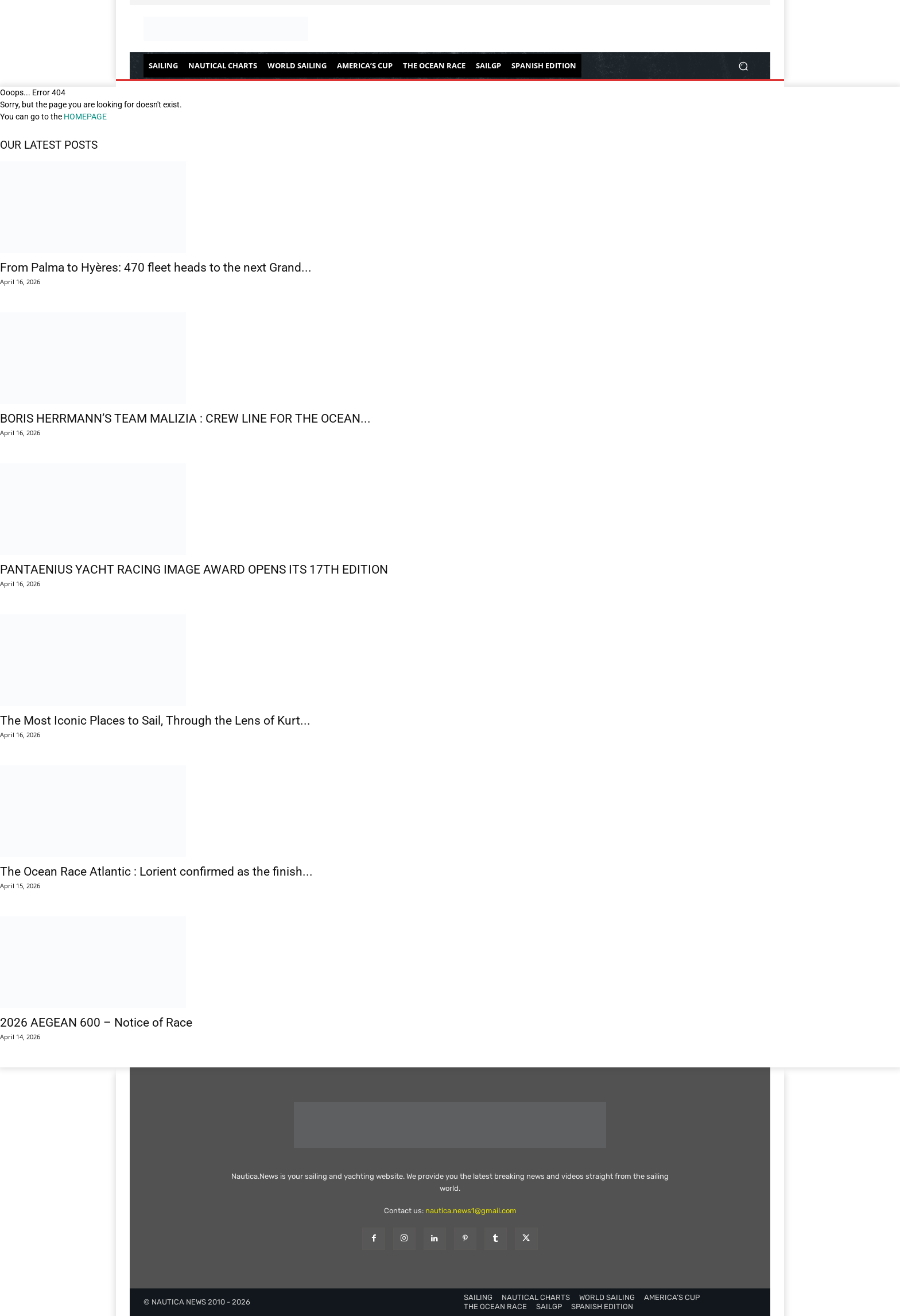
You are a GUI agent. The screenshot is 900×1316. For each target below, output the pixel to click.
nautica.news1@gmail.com (471, 1210)
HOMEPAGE (85, 116)
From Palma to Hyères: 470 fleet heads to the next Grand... (156, 267)
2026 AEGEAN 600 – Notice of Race (96, 1022)
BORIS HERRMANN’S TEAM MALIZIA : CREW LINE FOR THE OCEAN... (185, 418)
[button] (743, 65)
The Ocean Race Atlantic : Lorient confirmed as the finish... (156, 871)
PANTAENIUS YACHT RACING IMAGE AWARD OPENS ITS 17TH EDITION (194, 569)
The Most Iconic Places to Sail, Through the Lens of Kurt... (155, 720)
